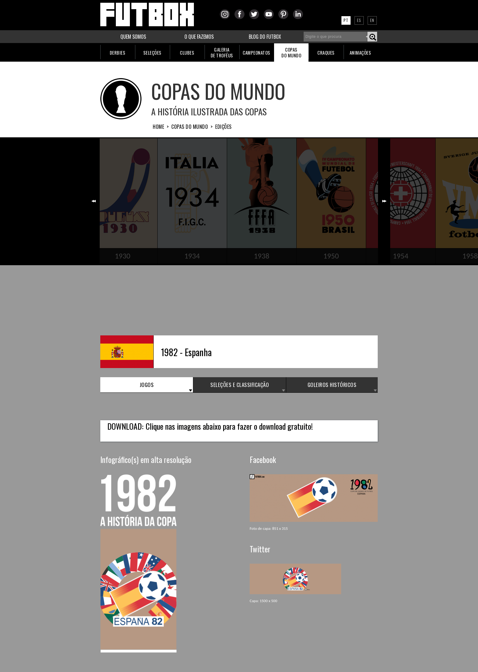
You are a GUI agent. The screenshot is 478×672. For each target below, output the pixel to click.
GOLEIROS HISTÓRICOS (332, 384)
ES (359, 20)
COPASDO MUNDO (291, 52)
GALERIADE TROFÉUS (222, 52)
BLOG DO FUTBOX (265, 36)
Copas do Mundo (189, 126)
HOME (158, 126)
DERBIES (118, 52)
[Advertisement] (239, 300)
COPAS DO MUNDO (218, 91)
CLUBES (187, 52)
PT (346, 20)
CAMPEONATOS (256, 52)
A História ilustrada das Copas (209, 111)
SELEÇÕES (152, 52)
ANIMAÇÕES (360, 52)
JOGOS (147, 384)
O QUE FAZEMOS (199, 36)
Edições (223, 126)
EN (372, 20)
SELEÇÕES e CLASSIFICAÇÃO (239, 384)
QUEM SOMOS (133, 36)
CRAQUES (326, 52)
